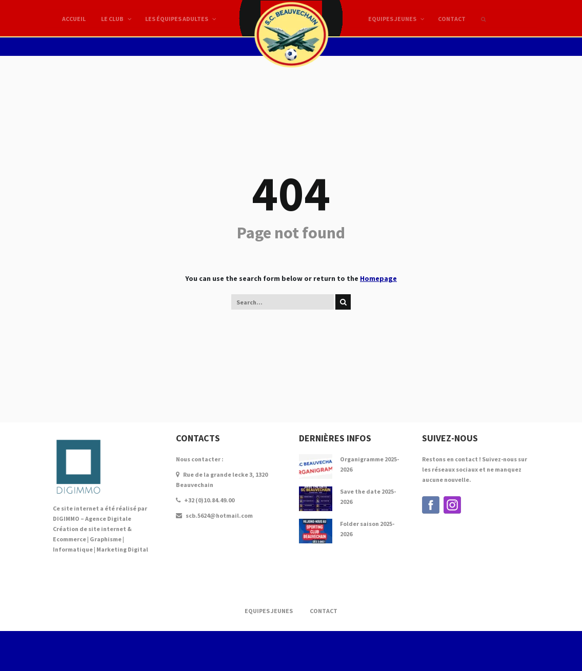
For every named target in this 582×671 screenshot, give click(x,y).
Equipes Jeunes (269, 611)
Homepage (378, 278)
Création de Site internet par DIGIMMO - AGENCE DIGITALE (291, 651)
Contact (323, 611)
